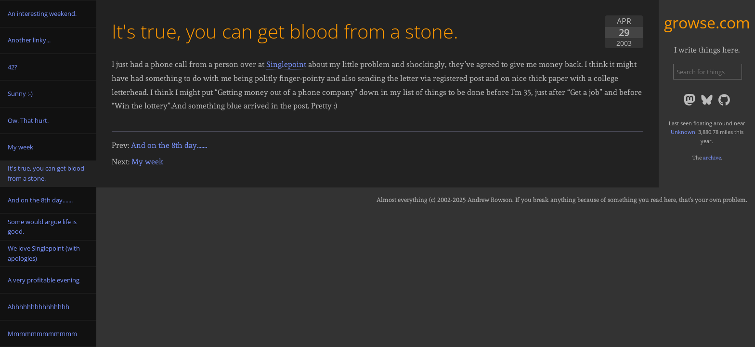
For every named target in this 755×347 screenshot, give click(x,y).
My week (147, 161)
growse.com (707, 22)
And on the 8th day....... (169, 145)
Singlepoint (286, 64)
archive (712, 157)
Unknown (683, 131)
